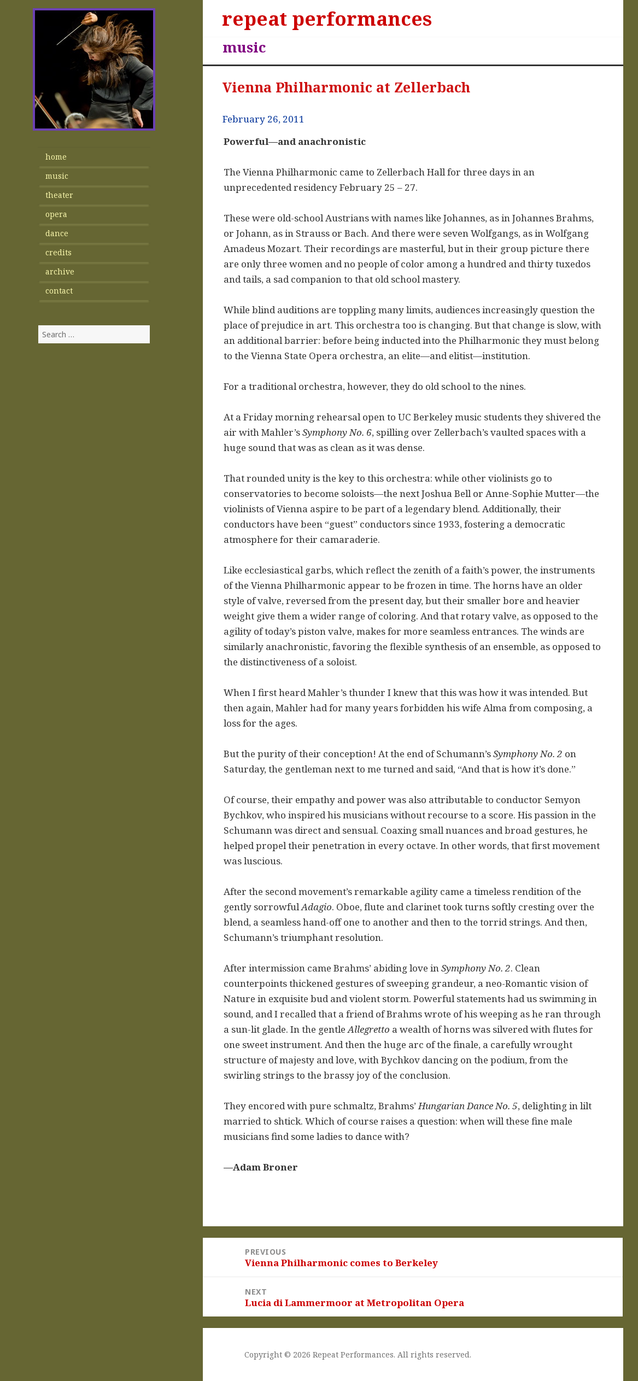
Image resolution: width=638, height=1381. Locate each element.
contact (59, 290)
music (56, 176)
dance (56, 233)
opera (56, 214)
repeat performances (327, 18)
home (56, 156)
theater (59, 195)
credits (58, 252)
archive (59, 271)
